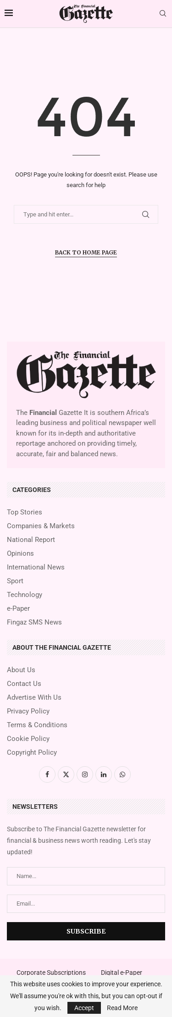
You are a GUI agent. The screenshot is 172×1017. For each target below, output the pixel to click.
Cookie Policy (28, 738)
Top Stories (24, 512)
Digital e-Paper (121, 972)
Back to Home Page (86, 252)
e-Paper (18, 608)
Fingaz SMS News (34, 622)
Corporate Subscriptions (51, 972)
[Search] (162, 13)
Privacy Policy (28, 711)
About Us (21, 670)
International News (36, 567)
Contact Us (24, 683)
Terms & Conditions (37, 725)
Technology (24, 594)
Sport (15, 581)
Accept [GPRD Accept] (84, 1007)
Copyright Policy (32, 752)
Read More (122, 1008)
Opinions (20, 553)
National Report (31, 539)
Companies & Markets (41, 526)
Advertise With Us (34, 697)
